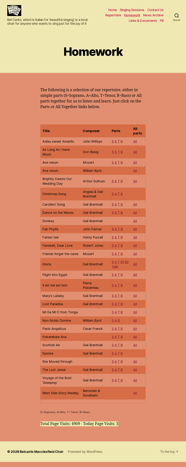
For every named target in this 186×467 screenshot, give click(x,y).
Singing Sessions (132, 13)
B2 (127, 267)
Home (112, 13)
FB (162, 23)
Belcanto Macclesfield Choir (42, 457)
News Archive (153, 18)
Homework (132, 18)
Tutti (114, 272)
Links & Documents (143, 23)
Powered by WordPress (85, 457)
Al (134, 187)
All (135, 147)
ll (136, 210)
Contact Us (155, 13)
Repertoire (113, 18)
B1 (122, 267)
